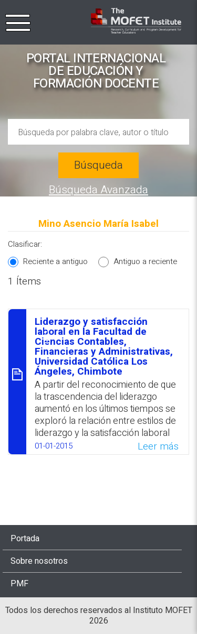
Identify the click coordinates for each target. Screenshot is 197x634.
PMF (19, 583)
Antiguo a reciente (145, 261)
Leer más (158, 446)
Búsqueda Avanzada (98, 189)
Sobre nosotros (39, 561)
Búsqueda (98, 165)
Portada (25, 538)
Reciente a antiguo (55, 261)
